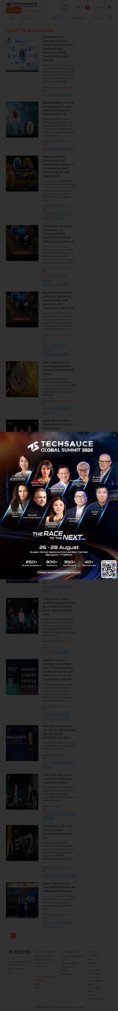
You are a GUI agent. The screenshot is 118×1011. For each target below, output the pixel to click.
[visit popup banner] (59, 505)
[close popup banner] (114, 435)
